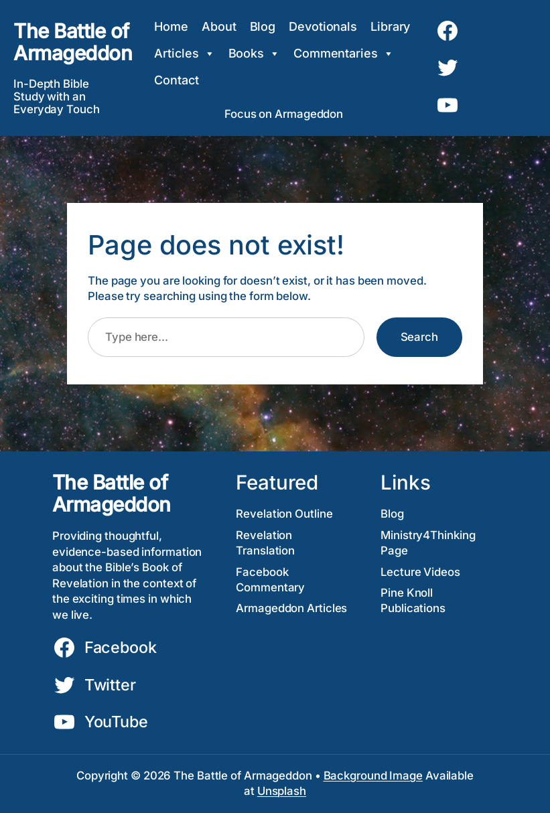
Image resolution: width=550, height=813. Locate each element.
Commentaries (343, 53)
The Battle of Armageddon (72, 42)
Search (419, 337)
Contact (176, 80)
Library (390, 26)
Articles (184, 53)
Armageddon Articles (291, 608)
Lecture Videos (420, 572)
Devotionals (323, 26)
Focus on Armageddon (283, 114)
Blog (263, 26)
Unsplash (281, 791)
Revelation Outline (284, 513)
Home (171, 26)
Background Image (373, 775)
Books (254, 53)
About (219, 26)
